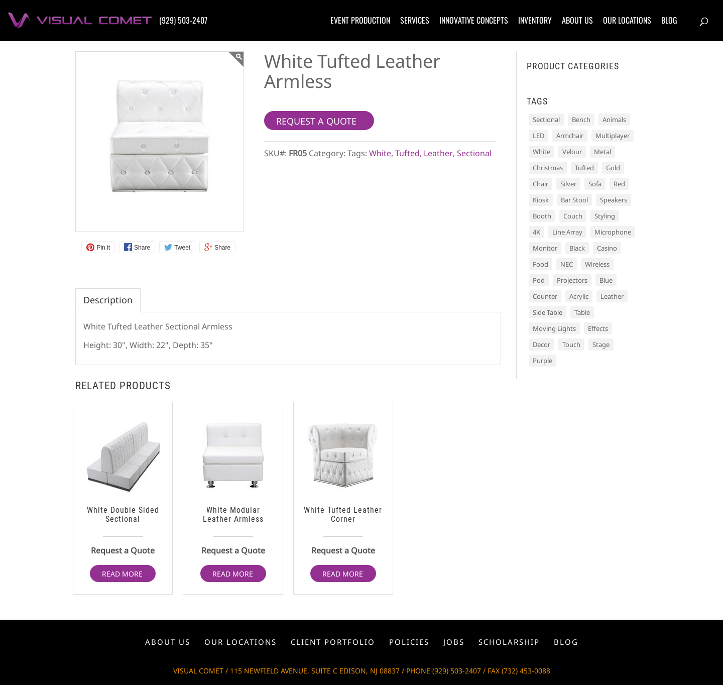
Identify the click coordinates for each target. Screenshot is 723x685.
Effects (598, 328)
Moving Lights (554, 328)
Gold (613, 167)
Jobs (453, 642)
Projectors (572, 280)
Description (108, 300)
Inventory (535, 20)
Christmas (548, 167)
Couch (572, 215)
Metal (602, 151)
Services (414, 20)
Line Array (567, 232)
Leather (438, 153)
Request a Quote (123, 550)
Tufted (407, 153)
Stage (601, 344)
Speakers (613, 199)
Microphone (612, 232)
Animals (614, 119)
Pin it (103, 247)
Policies (409, 642)
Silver (568, 183)
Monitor (545, 248)
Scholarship (509, 642)
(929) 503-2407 (183, 20)
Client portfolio (333, 642)
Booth (542, 215)
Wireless (597, 264)
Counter (545, 296)
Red (619, 183)
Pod (539, 280)
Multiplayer (612, 135)
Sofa (594, 183)
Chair (540, 183)
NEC (566, 264)
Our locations (627, 20)
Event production (360, 20)
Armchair (569, 135)
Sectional (474, 153)
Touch (571, 344)
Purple (542, 360)
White (380, 153)
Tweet (182, 247)
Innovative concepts (473, 20)
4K (536, 232)
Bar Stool (574, 199)
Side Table (547, 312)
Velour (572, 151)
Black (577, 248)
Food (540, 264)
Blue (606, 280)
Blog (669, 20)
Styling (604, 215)
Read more (122, 574)
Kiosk (541, 199)
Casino (607, 248)
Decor (541, 344)
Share (142, 247)
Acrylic (578, 296)
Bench (581, 119)
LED (538, 135)
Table (582, 312)
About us (577, 20)
